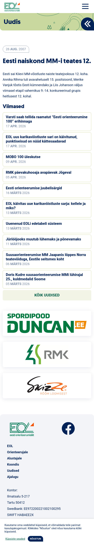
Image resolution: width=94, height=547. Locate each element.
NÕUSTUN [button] (35, 538)
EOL (10, 446)
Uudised (13, 470)
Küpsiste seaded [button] (15, 538)
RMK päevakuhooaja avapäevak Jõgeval (38, 172)
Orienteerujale (17, 452)
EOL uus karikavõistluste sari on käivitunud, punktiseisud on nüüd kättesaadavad (41, 139)
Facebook (68, 428)
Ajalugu (12, 477)
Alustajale (14, 458)
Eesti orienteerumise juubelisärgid (34, 188)
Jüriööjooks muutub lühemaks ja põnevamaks (43, 239)
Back (87, 23)
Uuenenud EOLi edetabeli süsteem (34, 223)
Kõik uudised (47, 295)
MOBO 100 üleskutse (23, 157)
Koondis (13, 464)
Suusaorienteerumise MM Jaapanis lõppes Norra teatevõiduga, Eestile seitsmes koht (46, 257)
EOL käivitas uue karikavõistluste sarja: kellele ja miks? (46, 205)
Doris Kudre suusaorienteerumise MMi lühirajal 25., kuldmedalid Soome (44, 277)
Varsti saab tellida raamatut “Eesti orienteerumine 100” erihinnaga (46, 119)
